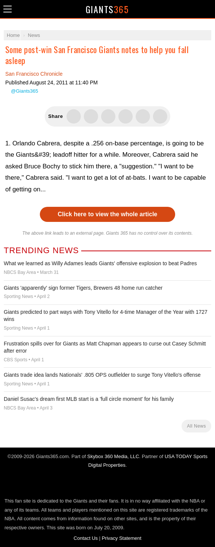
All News (196, 426)
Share (207, 9)
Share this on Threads (108, 116)
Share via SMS (143, 116)
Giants (107, 9)
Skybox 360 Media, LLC (113, 456)
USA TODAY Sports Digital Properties (107, 483)
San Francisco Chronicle (34, 74)
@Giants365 (24, 91)
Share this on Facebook (91, 116)
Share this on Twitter (74, 116)
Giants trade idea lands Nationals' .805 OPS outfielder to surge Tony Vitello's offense (102, 375)
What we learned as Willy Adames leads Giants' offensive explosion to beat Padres (100, 263)
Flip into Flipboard (125, 116)
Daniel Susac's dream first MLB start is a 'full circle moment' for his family (89, 399)
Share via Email (160, 116)
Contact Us (86, 538)
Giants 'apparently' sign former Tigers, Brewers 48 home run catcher (83, 288)
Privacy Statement (122, 538)
